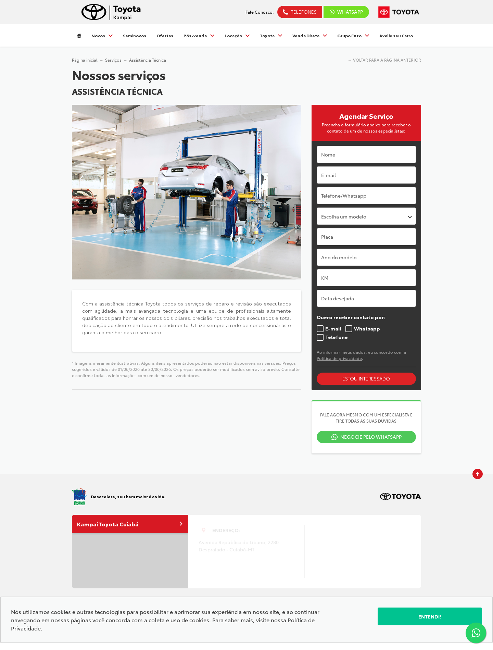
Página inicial (85, 60)
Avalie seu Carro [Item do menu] (396, 35)
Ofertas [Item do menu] (164, 35)
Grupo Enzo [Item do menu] (353, 35)
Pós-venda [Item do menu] (199, 35)
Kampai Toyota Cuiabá (130, 524)
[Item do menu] (79, 35)
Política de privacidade (339, 358)
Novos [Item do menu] (102, 35)
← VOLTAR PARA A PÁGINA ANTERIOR (384, 60)
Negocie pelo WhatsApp (371, 436)
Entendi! (429, 616)
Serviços (113, 60)
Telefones (304, 11)
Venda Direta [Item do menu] (309, 35)
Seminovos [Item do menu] (134, 35)
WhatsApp (346, 11)
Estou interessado (366, 378)
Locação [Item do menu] (237, 35)
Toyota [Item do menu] (271, 35)
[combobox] (366, 216)
